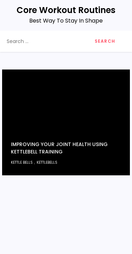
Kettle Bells (22, 162)
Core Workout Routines (66, 10)
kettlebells (47, 162)
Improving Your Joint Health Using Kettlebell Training (59, 148)
